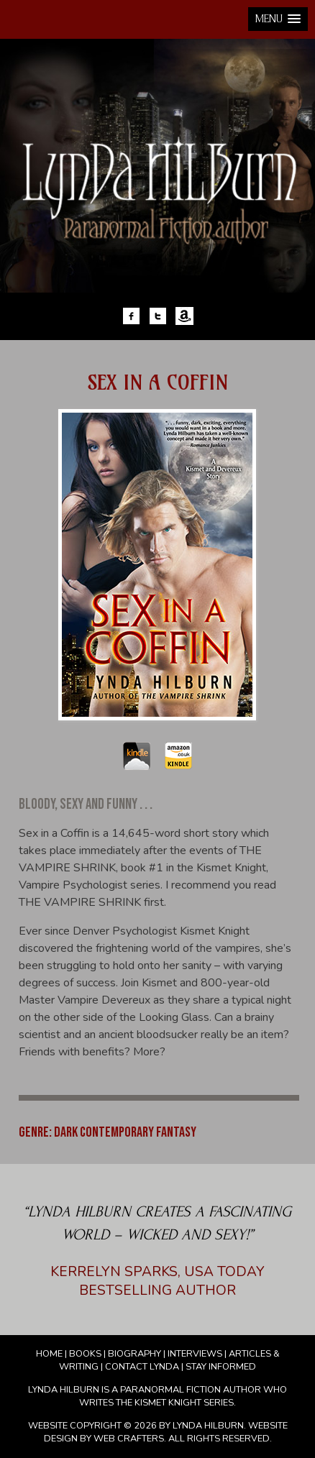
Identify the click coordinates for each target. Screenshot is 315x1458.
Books (85, 1353)
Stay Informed (221, 1366)
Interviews (195, 1353)
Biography (134, 1353)
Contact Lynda (142, 1366)
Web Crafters (128, 1438)
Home (49, 1353)
